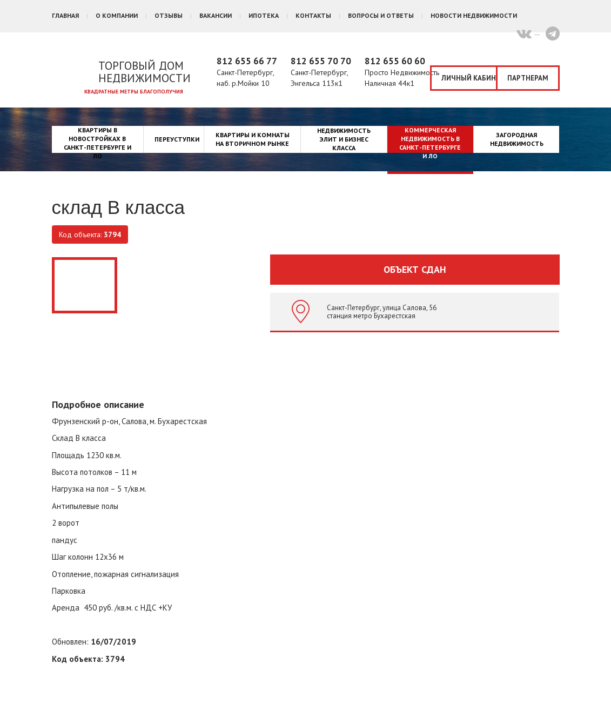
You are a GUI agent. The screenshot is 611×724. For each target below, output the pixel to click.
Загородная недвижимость (516, 139)
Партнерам (527, 78)
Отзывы (169, 15)
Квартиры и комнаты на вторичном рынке (253, 139)
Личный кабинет (469, 78)
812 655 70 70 (321, 61)
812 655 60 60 (395, 61)
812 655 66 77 (247, 61)
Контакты (313, 15)
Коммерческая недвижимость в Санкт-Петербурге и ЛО (430, 143)
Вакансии (215, 15)
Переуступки (177, 139)
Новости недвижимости (474, 15)
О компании (117, 15)
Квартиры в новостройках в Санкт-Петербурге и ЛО (97, 143)
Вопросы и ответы (381, 15)
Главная (65, 15)
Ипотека (264, 15)
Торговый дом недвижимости (144, 71)
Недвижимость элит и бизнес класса (344, 139)
